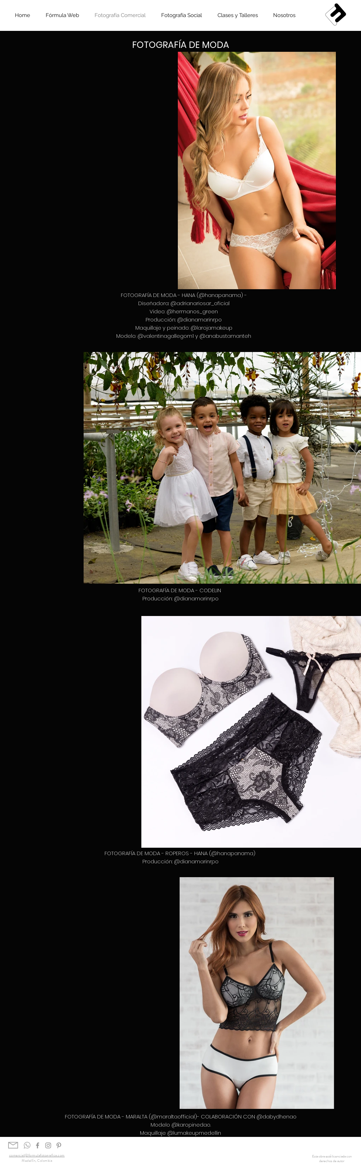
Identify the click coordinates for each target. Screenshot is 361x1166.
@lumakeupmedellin (194, 1133)
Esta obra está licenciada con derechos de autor (332, 1159)
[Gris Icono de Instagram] (48, 1145)
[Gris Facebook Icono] (37, 1145)
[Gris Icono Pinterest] (59, 1145)
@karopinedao (190, 1124)
